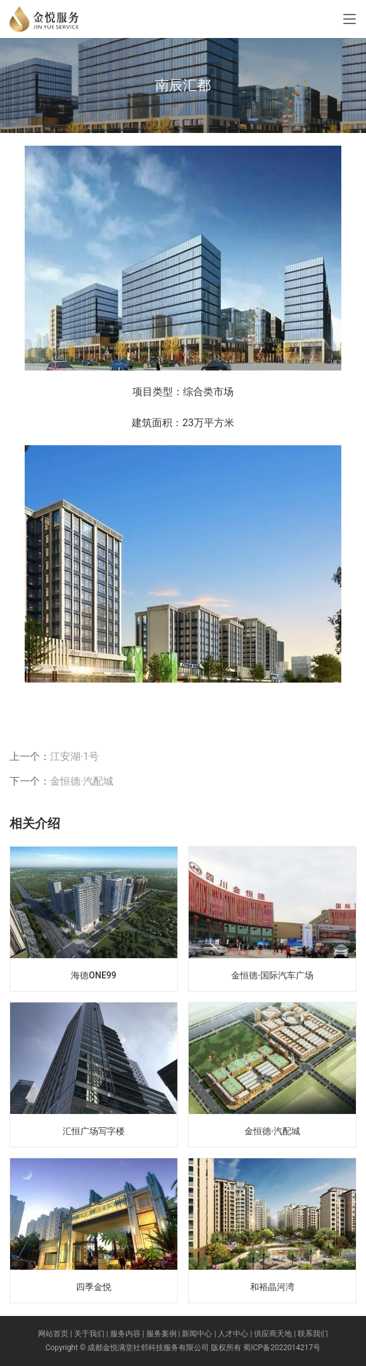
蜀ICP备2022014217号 (281, 1347)
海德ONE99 (93, 975)
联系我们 (313, 1333)
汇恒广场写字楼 (94, 1131)
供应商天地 (273, 1333)
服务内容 (125, 1333)
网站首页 (53, 1333)
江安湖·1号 (74, 756)
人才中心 (233, 1333)
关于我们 (89, 1333)
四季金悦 (93, 1287)
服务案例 (161, 1333)
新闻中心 (197, 1333)
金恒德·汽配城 (81, 781)
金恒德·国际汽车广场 (272, 975)
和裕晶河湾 (272, 1287)
